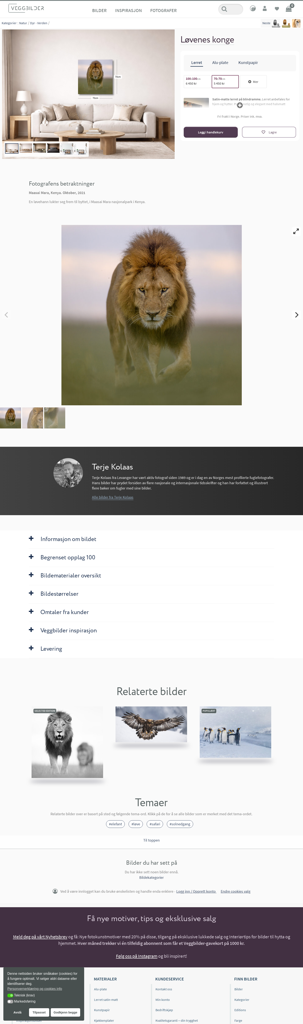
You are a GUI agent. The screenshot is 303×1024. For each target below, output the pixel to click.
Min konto (162, 999)
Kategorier (9, 23)
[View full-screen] (296, 231)
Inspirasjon (128, 10)
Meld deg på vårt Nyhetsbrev (40, 937)
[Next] (296, 314)
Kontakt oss (163, 989)
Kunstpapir (102, 1010)
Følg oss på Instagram (136, 956)
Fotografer (163, 10)
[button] (10, 995)
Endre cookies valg (235, 891)
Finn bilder (245, 978)
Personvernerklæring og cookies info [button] (34, 989)
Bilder (99, 10)
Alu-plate (100, 989)
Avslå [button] (17, 1012)
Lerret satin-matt (106, 999)
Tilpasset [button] (39, 1012)
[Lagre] (269, 132)
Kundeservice (169, 978)
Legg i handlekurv (210, 132)
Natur (23, 23)
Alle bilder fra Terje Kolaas (112, 497)
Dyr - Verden (38, 23)
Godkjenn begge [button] (65, 1012)
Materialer (105, 978)
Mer (253, 82)
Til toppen (151, 840)
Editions (240, 1010)
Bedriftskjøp (164, 1010)
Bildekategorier (151, 877)
